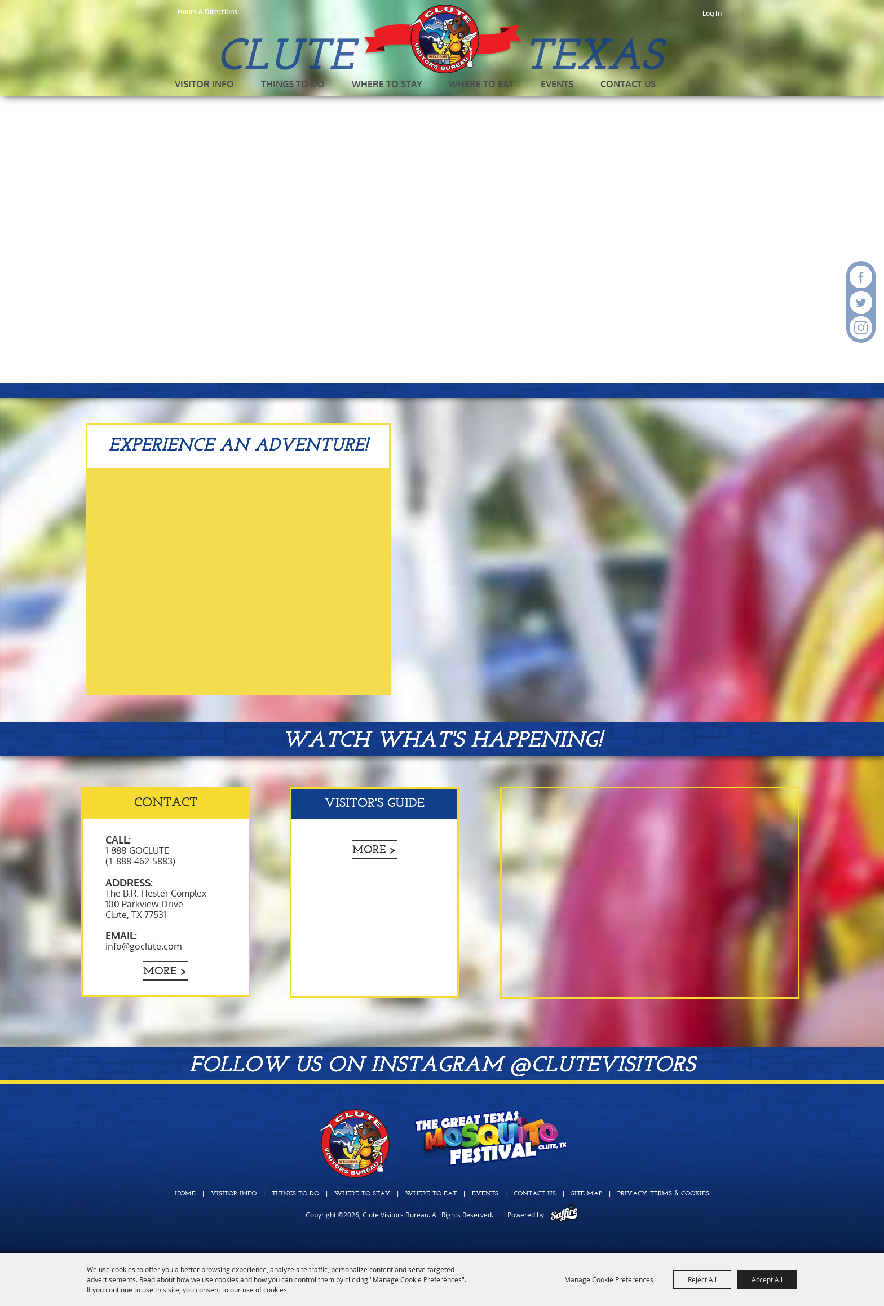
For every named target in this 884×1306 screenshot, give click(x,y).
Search (674, 84)
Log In (712, 13)
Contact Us (628, 84)
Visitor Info (204, 84)
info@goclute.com (143, 946)
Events (557, 84)
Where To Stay (387, 84)
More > (165, 971)
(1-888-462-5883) (140, 861)
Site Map (586, 1193)
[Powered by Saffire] (564, 1214)
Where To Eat (481, 84)
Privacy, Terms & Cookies (663, 1193)
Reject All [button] (702, 1279)
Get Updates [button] (699, 84)
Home (185, 1193)
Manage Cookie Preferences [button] (608, 1279)
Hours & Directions (207, 11)
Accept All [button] (767, 1279)
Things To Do (293, 84)
